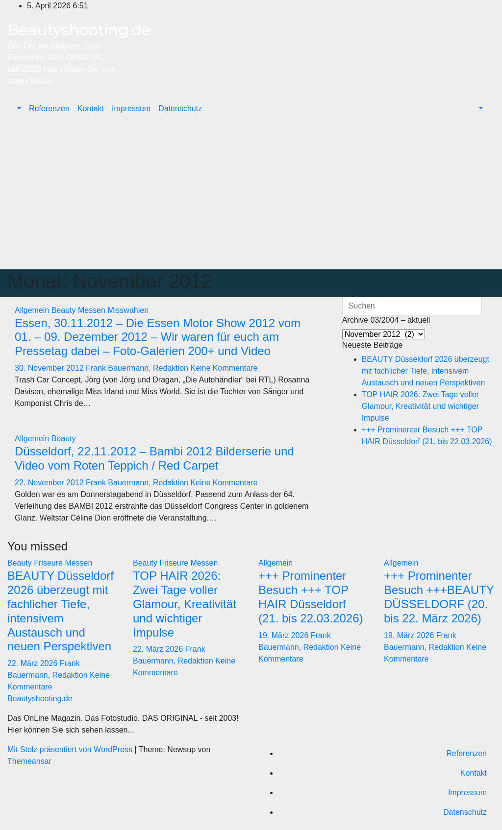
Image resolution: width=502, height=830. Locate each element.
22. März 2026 (33, 663)
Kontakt (90, 108)
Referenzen (49, 108)
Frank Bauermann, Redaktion (138, 368)
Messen (92, 310)
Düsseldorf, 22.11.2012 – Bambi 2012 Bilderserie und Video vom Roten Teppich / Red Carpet (154, 458)
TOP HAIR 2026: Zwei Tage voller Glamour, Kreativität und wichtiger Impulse (420, 406)
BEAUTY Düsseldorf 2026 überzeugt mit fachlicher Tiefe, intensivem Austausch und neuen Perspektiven (425, 371)
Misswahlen (128, 310)
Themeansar (29, 761)
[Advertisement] (251, 195)
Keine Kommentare (223, 368)
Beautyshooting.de (78, 29)
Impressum (131, 108)
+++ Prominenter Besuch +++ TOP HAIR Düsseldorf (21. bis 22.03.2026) (310, 596)
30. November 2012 (50, 368)
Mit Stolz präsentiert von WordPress (70, 749)
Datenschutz (180, 108)
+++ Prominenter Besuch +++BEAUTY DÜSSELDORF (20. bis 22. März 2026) (439, 596)
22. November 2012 (50, 482)
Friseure (49, 563)
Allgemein (33, 310)
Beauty (64, 310)
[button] (18, 108)
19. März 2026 (284, 635)
